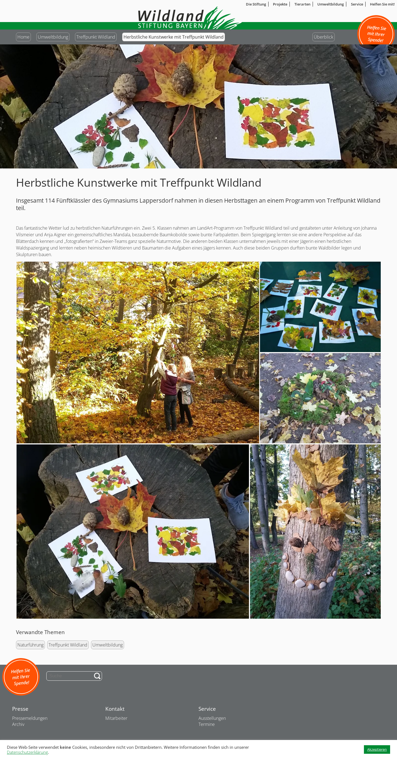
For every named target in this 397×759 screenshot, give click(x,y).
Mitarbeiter (116, 718)
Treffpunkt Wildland (95, 37)
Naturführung (30, 645)
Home (23, 37)
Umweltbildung (53, 37)
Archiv (18, 724)
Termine (206, 724)
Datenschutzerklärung (27, 752)
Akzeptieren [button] (377, 749)
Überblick (323, 37)
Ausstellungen (212, 718)
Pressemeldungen (29, 718)
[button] (137, 352)
